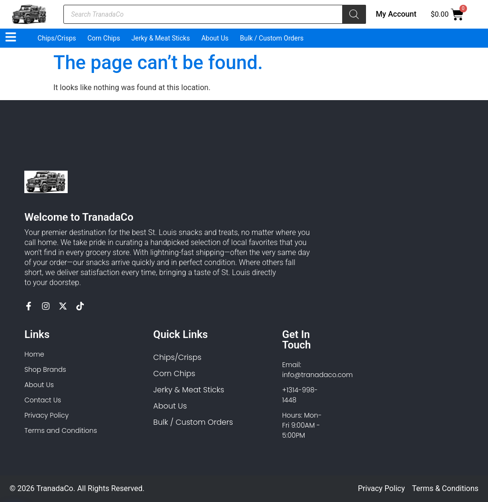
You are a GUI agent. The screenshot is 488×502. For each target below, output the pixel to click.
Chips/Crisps (57, 38)
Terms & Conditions (445, 488)
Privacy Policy (381, 488)
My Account (396, 14)
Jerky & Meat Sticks (161, 38)
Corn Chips (104, 38)
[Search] (354, 14)
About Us (214, 38)
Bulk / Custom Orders (271, 38)
